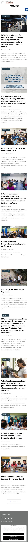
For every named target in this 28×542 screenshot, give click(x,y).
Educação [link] (6, 457)
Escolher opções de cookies (13, 539)
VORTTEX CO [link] (10, 521)
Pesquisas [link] (6, 16)
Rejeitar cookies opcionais (13, 536)
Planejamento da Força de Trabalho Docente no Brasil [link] (12, 478)
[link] (2, 2)
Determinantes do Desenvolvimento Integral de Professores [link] (13, 243)
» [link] (17, 501)
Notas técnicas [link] (16, 457)
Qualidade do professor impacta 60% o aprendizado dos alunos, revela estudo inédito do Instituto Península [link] (13, 99)
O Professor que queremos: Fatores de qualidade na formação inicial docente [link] (12, 435)
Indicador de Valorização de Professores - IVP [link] (13, 149)
